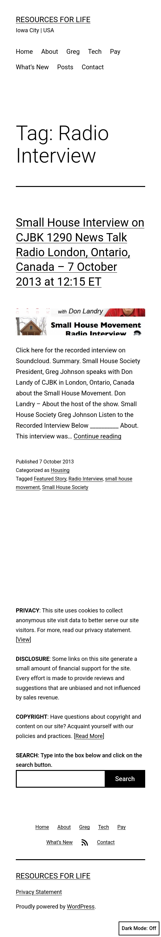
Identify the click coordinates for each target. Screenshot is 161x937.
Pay (115, 51)
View (23, 639)
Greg (73, 51)
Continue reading (97, 436)
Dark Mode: (139, 928)
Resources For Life (53, 19)
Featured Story (50, 479)
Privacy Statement (39, 892)
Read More (89, 736)
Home (24, 51)
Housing (60, 470)
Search (125, 779)
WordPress (81, 906)
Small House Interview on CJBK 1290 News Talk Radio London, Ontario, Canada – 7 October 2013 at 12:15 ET (80, 252)
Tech (95, 51)
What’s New (32, 67)
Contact (93, 67)
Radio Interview (86, 479)
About (49, 51)
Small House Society (65, 487)
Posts (65, 67)
